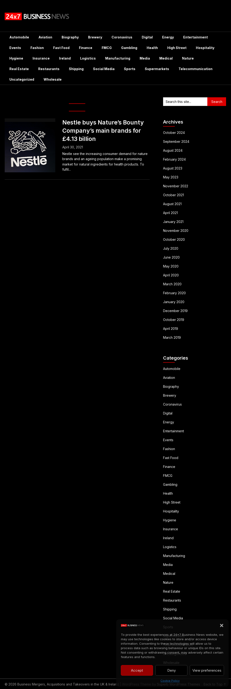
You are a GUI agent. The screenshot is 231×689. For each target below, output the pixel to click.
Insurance (41, 58)
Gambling (129, 48)
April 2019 (170, 329)
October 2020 (174, 239)
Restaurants (49, 69)
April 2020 (171, 275)
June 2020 (171, 257)
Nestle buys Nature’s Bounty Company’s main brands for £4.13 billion (103, 130)
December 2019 (175, 311)
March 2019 (172, 337)
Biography (70, 37)
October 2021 (173, 195)
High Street (176, 48)
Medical (166, 58)
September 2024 (176, 141)
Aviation (45, 37)
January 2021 (173, 222)
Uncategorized (21, 79)
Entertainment (195, 37)
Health (152, 48)
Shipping (76, 69)
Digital (147, 37)
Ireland (65, 58)
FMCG (107, 48)
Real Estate (19, 69)
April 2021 (170, 213)
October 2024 (174, 133)
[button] (221, 625)
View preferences (206, 670)
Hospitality (205, 48)
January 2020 (173, 302)
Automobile (19, 37)
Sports (129, 69)
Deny (171, 670)
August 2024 (173, 150)
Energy (168, 37)
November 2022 (175, 186)
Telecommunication (195, 69)
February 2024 (174, 159)
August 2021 (172, 204)
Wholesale (53, 79)
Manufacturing (117, 58)
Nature (188, 58)
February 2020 (174, 293)
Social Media (104, 69)
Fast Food (61, 48)
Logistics (88, 58)
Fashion (37, 48)
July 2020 (170, 248)
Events (15, 48)
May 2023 (170, 177)
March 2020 (172, 284)
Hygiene (16, 58)
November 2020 (175, 231)
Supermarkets (157, 69)
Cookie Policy (170, 680)
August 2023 (172, 168)
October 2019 (173, 320)
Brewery (95, 37)
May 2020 (171, 266)
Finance (85, 48)
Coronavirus (122, 37)
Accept (137, 670)
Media (145, 58)
